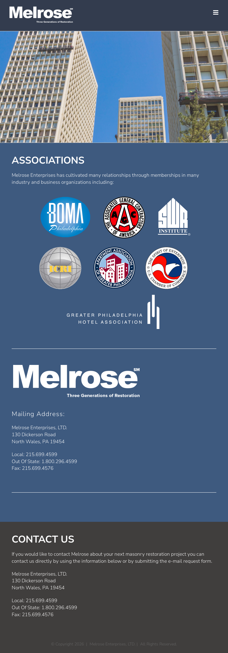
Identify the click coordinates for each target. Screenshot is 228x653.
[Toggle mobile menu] (216, 12)
